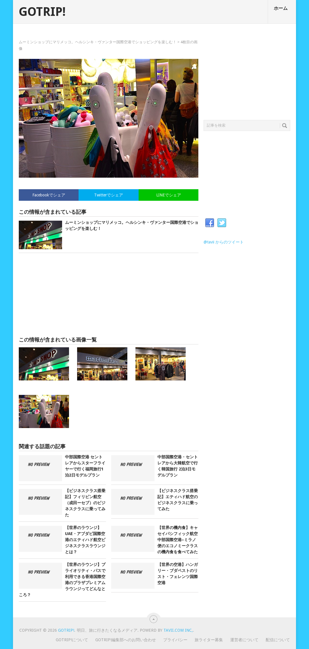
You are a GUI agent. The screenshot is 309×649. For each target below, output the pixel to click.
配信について (278, 639)
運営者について (244, 639)
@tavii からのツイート (224, 242)
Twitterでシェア (108, 195)
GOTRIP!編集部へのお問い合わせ (125, 639)
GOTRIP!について (72, 639)
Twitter (221, 223)
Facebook (209, 223)
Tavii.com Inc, (178, 630)
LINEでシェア (168, 195)
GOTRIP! (42, 12)
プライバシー (175, 639)
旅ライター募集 (209, 639)
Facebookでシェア (48, 195)
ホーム (281, 8)
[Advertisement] (108, 295)
